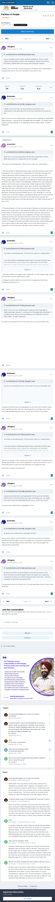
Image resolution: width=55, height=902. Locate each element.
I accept (27, 899)
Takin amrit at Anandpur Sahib (18, 749)
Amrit (10, 740)
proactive (11, 144)
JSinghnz (6, 23)
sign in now (46, 612)
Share (27, 633)
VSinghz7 (14, 762)
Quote (8, 78)
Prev (7, 38)
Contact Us (33, 886)
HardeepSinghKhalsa (17, 751)
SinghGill (13, 716)
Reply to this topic (27, 31)
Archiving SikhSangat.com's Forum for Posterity (24, 714)
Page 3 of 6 (27, 38)
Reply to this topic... (11, 622)
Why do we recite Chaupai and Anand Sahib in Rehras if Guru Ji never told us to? (30, 862)
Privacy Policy (23, 886)
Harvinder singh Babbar (18, 742)
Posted (14, 49)
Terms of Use (7, 894)
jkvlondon (27, 54)
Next (48, 38)
